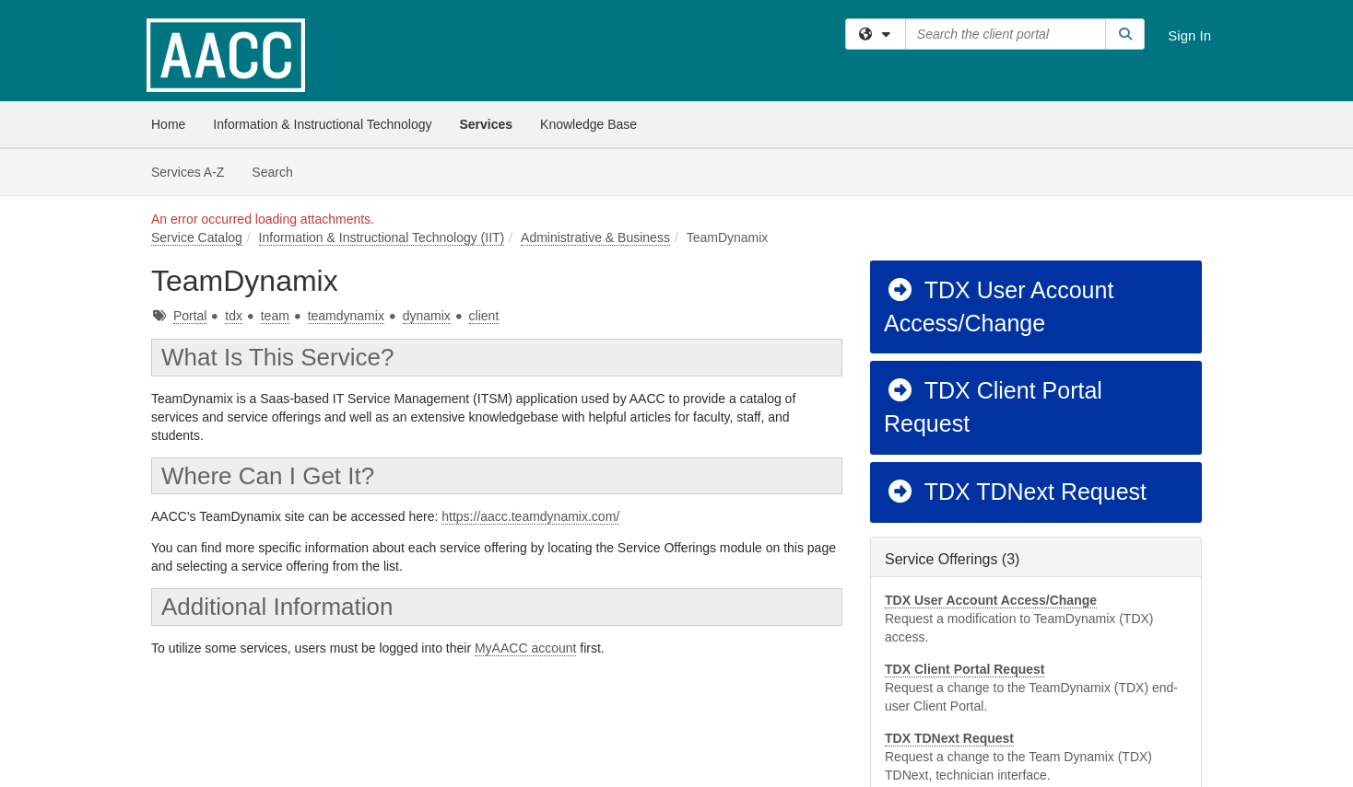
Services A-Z (187, 172)
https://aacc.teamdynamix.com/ (530, 516)
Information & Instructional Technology (322, 124)
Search (279, 170)
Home (168, 124)
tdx (233, 315)
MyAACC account (525, 648)
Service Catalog (196, 237)
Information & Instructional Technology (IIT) (382, 237)
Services (485, 124)
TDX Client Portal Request (993, 406)
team (275, 315)
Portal (190, 315)
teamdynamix (346, 315)
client (484, 315)
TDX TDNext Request (1016, 491)
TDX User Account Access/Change (998, 306)
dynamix (427, 315)
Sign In (1189, 35)
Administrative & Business (595, 237)
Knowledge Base (588, 124)
